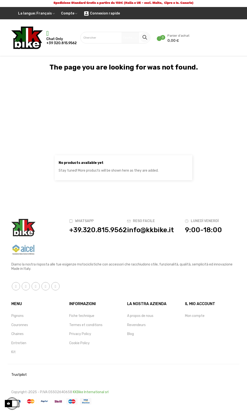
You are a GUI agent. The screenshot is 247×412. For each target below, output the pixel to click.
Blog (130, 334)
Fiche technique (81, 316)
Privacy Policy (80, 334)
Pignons (17, 316)
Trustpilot (19, 375)
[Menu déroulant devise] (36, 13)
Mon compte (195, 316)
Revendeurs (136, 325)
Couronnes (19, 325)
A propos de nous (140, 316)
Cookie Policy (79, 343)
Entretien (18, 343)
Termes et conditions (86, 325)
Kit (13, 352)
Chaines (17, 334)
